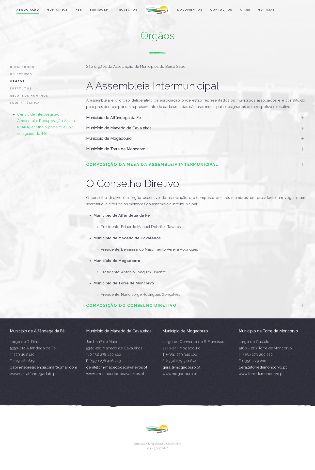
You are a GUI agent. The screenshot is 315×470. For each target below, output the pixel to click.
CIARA (245, 9)
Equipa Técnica (25, 102)
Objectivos (21, 74)
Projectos (127, 9)
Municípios (57, 9)
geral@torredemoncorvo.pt (263, 373)
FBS (79, 9)
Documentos (190, 9)
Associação (27, 9)
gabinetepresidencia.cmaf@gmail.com (43, 373)
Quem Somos (22, 67)
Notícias (266, 9)
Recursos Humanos (29, 95)
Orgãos (17, 81)
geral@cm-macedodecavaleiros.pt (116, 373)
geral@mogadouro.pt (181, 373)
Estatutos (21, 88)
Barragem (99, 9)
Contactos (221, 9)
